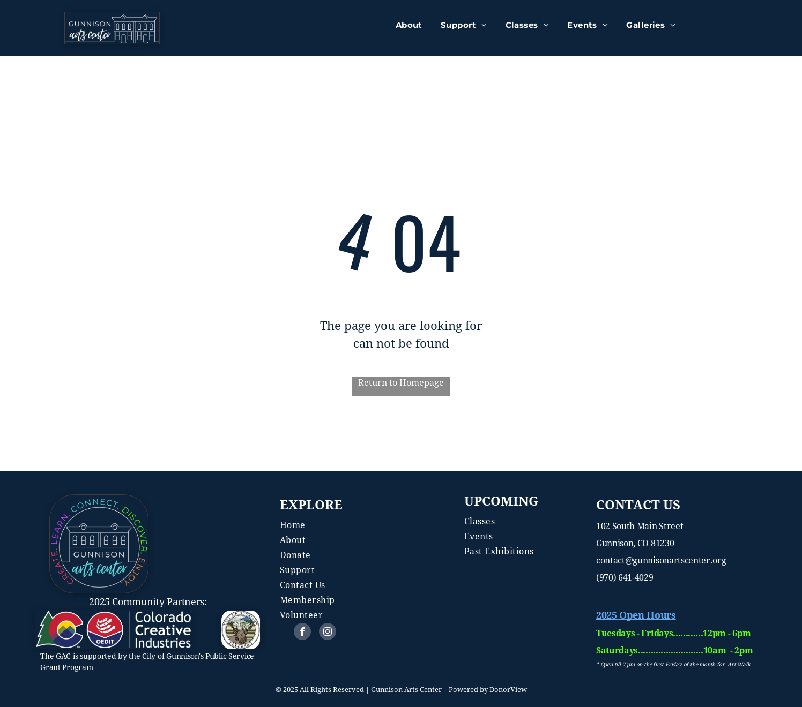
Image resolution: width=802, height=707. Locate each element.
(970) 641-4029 (625, 578)
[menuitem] (409, 25)
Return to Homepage (401, 383)
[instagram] (327, 633)
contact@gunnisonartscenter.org (661, 560)
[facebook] (302, 633)
